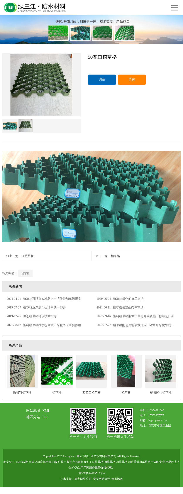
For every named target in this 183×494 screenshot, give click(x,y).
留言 (132, 79)
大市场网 (117, 478)
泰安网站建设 (101, 478)
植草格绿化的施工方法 (120, 298)
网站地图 (33, 410)
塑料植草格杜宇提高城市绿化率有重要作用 (44, 325)
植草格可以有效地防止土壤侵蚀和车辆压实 (44, 298)
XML (46, 410)
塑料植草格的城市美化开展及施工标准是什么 (135, 316)
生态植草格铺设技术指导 (32, 316)
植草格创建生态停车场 (120, 307)
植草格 (107, 256)
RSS (45, 417)
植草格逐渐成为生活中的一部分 (36, 307)
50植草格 (20, 256)
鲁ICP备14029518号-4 (92, 473)
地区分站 (33, 417)
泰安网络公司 (83, 478)
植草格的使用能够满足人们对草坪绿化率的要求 (137, 325)
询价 (102, 79)
